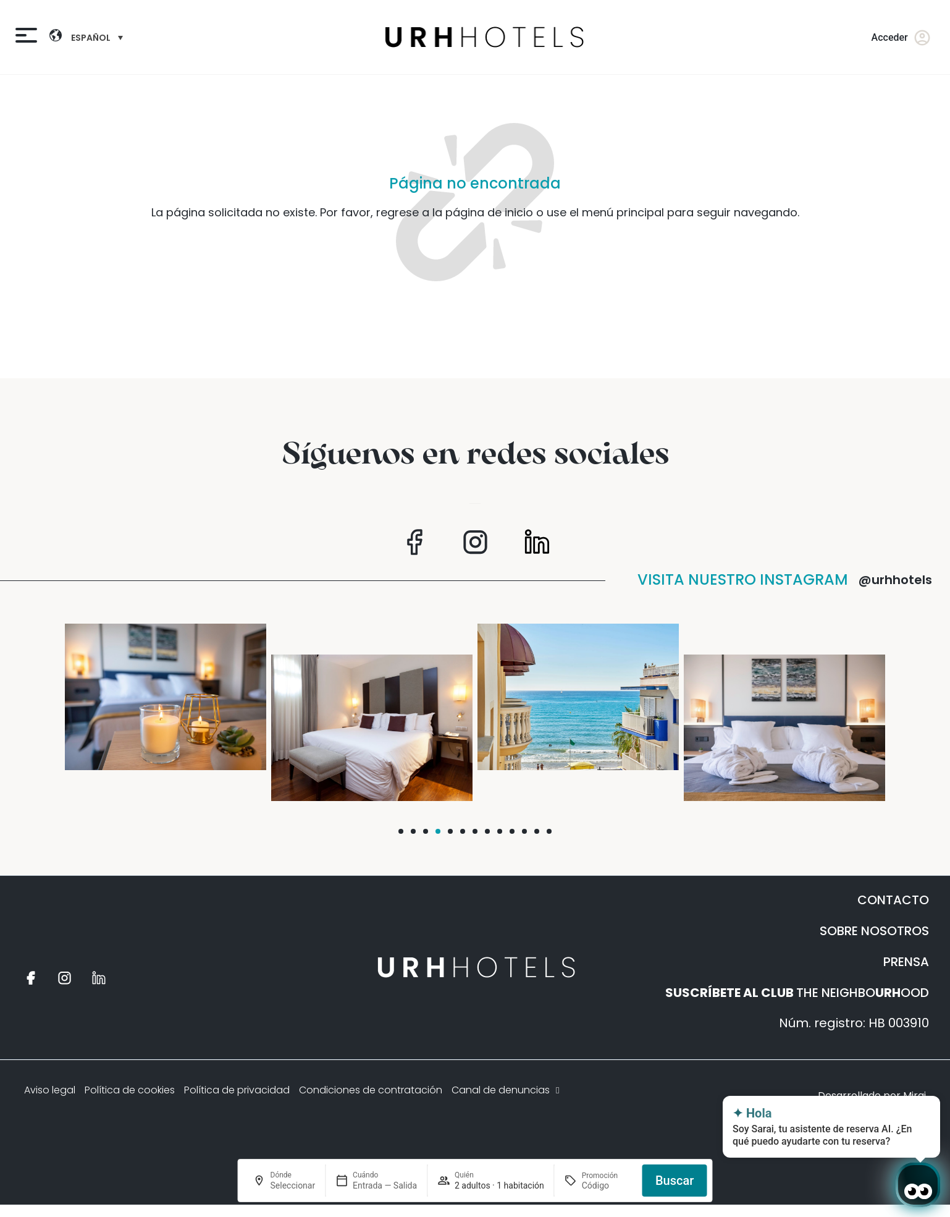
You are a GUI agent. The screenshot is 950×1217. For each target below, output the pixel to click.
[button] (400, 831)
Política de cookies (130, 1090)
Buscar (674, 1180)
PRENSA (906, 961)
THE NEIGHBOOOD (797, 992)
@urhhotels (895, 579)
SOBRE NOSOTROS (874, 930)
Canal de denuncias (507, 1090)
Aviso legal (49, 1090)
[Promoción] (607, 1185)
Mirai (914, 1095)
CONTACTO (893, 900)
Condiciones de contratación (370, 1090)
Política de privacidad (237, 1090)
